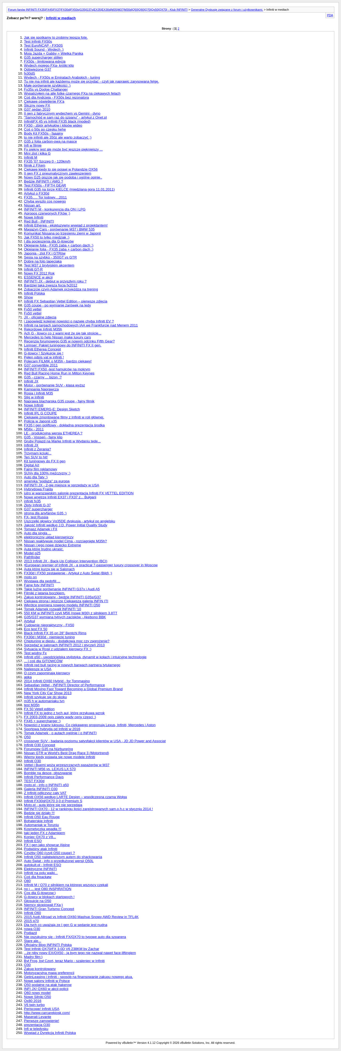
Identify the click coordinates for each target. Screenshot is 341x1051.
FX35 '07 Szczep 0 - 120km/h (47, 161)
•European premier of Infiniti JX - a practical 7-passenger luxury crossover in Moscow (91, 565)
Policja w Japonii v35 (40, 421)
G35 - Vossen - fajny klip (43, 437)
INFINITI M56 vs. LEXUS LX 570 (50, 769)
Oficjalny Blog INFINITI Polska (48, 945)
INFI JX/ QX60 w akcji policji (46, 989)
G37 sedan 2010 (37, 109)
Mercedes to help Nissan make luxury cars (57, 337)
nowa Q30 (32, 929)
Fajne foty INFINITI (39, 585)
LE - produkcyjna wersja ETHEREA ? (53, 433)
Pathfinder (32, 557)
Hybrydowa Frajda (38, 489)
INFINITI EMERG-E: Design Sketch (52, 409)
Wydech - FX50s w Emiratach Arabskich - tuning (62, 77)
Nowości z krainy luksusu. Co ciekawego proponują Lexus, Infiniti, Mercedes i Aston (90, 725)
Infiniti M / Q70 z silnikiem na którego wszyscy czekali (66, 885)
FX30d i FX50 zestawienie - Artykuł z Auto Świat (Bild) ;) (68, 573)
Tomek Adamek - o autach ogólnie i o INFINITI (60, 733)
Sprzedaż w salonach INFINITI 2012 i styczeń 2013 (64, 645)
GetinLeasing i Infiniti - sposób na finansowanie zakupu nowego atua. (78, 977)
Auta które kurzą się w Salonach (49, 569)
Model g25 (32, 553)
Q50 (27, 737)
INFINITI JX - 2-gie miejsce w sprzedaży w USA (61, 485)
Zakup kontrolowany (40, 969)
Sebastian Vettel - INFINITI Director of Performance (64, 685)
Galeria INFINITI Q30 (41, 789)
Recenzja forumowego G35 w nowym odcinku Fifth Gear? (69, 341)
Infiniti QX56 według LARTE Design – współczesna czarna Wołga (75, 797)
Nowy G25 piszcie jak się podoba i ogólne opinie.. (63, 177)
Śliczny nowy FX (37, 105)
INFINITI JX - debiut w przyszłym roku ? (55, 281)
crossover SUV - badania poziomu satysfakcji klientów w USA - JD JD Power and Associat (95, 741)
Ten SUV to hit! (36, 457)
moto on (30, 577)
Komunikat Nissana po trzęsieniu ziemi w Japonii (62, 233)
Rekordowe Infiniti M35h (43, 329)
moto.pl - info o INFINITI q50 (46, 785)
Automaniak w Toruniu (41, 825)
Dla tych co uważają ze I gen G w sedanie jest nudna (65, 925)
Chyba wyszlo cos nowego (45, 201)
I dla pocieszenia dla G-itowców (49, 241)
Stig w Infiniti (34, 397)
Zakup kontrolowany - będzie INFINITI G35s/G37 (62, 597)
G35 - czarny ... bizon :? (43, 377)
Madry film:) (33, 957)
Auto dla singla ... (37, 533)
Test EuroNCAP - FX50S (43, 45)
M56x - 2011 (34, 429)
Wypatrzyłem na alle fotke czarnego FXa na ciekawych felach (72, 93)
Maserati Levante (37, 1017)
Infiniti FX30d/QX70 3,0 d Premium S (53, 801)
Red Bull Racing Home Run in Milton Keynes (59, 373)
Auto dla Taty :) (36, 477)
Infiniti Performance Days (44, 777)
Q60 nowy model (37, 993)
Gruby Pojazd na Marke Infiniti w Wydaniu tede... (62, 441)
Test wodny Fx (35, 653)
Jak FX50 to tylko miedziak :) (46, 237)
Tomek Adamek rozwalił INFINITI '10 (52, 609)
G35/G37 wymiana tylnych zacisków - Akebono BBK (65, 617)
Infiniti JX (31, 381)
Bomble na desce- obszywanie (48, 773)
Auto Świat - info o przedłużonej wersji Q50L (59, 861)
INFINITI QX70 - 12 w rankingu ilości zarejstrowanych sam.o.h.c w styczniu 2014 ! (88, 809)
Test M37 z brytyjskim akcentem (49, 265)
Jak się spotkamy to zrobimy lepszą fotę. (56, 37)
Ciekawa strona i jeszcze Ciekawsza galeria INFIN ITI (66, 601)
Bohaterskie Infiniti (38, 821)
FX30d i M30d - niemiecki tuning (49, 637)
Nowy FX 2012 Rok (39, 273)
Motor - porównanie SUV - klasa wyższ (54, 385)
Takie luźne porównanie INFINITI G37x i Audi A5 (62, 589)
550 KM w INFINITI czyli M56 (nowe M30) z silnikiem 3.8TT (70, 613)
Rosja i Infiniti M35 (38, 393)
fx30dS (29, 73)
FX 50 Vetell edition (39, 709)
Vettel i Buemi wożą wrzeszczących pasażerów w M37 (66, 765)
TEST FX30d (34, 781)
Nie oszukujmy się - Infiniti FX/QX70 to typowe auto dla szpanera (75, 937)
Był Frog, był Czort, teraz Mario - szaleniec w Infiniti (64, 961)
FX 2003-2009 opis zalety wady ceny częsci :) (60, 717)
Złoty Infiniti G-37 (37, 505)
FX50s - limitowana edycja (45, 61)
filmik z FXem (34, 165)
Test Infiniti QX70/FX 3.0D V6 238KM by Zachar (61, 949)
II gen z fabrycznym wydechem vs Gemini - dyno (62, 113)
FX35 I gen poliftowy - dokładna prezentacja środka (64, 425)
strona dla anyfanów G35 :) (45, 513)
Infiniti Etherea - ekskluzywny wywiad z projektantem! (66, 225)
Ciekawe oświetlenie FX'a (44, 101)
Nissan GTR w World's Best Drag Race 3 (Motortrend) (66, 753)
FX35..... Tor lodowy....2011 (45, 197)
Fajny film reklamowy (40, 469)
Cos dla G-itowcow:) (40, 893)
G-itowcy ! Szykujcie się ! (43, 353)
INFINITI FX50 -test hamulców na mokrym (57, 369)
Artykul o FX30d (36, 193)
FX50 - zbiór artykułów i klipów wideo (53, 125)
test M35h (32, 705)
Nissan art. (32, 205)
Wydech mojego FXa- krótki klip (49, 65)
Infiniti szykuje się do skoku (45, 697)
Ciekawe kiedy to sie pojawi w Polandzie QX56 (61, 169)
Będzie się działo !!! (39, 813)
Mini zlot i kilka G (37, 153)
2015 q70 (31, 921)
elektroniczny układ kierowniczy (49, 537)
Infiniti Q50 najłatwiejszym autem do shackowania (63, 857)
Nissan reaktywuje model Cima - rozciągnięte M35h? (65, 541)
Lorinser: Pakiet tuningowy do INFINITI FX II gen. (62, 345)
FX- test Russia (36, 517)
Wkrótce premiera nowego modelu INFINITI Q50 (62, 605)
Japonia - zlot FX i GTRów (45, 253)
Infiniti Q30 (32, 761)
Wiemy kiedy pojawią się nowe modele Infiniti (59, 757)
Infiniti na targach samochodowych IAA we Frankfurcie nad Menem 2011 (81, 325)
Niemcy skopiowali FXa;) (43, 905)
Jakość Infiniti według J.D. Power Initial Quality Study (65, 525)
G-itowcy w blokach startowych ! (49, 897)
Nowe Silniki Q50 (37, 997)
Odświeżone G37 (37, 69)
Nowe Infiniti (33, 217)
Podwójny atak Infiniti (40, 849)
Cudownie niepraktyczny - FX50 (49, 625)
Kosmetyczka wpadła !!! (42, 829)
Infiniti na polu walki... (41, 873)
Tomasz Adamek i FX (40, 529)
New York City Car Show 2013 (48, 693)
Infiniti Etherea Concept (42, 349)
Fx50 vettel (32, 309)
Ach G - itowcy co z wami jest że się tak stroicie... (62, 333)
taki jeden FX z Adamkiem (44, 833)
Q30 (27, 965)
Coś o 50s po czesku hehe (45, 129)
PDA (330, 15)
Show (28, 297)
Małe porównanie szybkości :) (47, 85)
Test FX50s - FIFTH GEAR (45, 185)
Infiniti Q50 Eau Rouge (42, 817)
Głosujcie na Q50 (37, 901)
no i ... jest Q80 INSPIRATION (47, 889)
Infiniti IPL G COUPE (40, 413)
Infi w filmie (33, 145)
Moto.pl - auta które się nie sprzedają (53, 805)
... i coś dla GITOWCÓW (43, 661)
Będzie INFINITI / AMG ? (43, 181)
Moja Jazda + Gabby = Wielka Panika (53, 53)
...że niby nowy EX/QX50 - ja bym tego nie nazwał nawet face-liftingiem (80, 953)
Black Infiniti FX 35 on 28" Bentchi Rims (55, 633)
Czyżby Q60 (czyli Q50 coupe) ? (49, 853)
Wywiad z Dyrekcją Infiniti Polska (50, 1033)
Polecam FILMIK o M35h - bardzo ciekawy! (58, 361)
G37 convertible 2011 (41, 365)
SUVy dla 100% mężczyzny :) (47, 473)
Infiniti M (30, 157)
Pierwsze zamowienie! (41, 1021)
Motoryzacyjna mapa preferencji (49, 973)
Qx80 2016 (32, 1001)
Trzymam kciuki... (37, 453)
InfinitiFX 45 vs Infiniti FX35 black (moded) (57, 121)
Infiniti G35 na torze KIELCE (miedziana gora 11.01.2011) (69, 189)
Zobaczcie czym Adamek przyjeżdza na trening (61, 289)
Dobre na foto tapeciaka (43, 261)
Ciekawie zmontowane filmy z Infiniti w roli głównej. (64, 417)
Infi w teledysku (36, 1029)
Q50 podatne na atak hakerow (48, 985)
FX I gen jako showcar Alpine (47, 845)
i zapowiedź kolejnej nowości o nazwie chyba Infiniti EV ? (69, 321)
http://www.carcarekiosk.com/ (47, 1013)
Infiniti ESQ (33, 841)
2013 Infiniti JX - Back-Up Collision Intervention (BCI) (65, 561)
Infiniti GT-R (33, 269)
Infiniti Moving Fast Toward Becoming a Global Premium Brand (73, 689)
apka (28, 677)
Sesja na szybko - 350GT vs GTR (50, 257)
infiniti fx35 (32, 501)
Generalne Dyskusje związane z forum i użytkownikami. (227, 9)
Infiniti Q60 (32, 913)
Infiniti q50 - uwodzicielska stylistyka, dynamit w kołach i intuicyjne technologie (85, 657)
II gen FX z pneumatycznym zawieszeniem (57, 173)
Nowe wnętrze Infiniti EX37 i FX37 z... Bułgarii (60, 497)
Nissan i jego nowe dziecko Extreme (52, 545)
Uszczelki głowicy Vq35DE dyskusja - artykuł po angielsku (69, 521)
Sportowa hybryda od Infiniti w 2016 (52, 729)
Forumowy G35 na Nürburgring (48, 749)
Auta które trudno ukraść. (44, 549)
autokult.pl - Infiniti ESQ (42, 865)
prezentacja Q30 (37, 1025)
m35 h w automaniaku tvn (44, 701)
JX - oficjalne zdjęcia (40, 317)
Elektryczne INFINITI (40, 869)
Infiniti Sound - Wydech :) (44, 49)
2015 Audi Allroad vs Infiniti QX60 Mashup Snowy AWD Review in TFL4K (81, 917)
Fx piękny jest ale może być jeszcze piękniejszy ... (63, 149)
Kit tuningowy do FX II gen (45, 461)
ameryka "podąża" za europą (47, 481)
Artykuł (29, 621)
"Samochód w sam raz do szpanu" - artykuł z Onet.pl (65, 117)
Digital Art (31, 465)
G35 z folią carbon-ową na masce (50, 141)
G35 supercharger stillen (43, 57)
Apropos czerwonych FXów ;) (47, 213)
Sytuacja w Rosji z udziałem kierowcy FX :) (57, 649)
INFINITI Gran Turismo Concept (49, 909)
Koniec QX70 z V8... (40, 837)
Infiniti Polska (34, 293)
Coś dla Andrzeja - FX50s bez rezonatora (56, 97)
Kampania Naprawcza (41, 389)
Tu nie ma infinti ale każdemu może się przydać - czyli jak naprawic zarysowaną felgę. (91, 81)
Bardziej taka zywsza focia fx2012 (50, 285)
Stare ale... (32, 941)
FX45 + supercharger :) (42, 721)
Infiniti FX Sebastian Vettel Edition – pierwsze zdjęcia (65, 301)
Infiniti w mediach (61, 18)
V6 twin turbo (34, 1005)
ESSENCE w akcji (38, 277)
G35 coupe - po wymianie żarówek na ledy (57, 305)
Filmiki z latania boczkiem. (44, 593)
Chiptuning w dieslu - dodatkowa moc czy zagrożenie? (66, 641)
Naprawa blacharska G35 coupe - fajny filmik (59, 401)
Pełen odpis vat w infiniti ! (44, 357)
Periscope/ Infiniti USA (41, 1009)
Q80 (27, 881)
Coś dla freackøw (37, 877)
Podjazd (30, 933)
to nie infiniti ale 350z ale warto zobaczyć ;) (57, 137)
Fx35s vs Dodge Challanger (46, 89)
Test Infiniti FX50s (38, 41)
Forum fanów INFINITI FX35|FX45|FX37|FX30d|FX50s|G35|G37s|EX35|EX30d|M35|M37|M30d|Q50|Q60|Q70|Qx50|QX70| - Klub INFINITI (98, 9)
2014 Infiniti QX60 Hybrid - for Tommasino (57, 681)
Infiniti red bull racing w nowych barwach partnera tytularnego (72, 665)
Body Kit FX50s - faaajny (43, 133)
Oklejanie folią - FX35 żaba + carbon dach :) (58, 245)
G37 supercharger (38, 509)
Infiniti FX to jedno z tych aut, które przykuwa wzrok (64, 713)
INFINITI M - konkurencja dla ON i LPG (55, 209)
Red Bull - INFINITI (39, 221)
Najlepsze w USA (37, 669)
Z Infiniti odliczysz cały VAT (45, 793)
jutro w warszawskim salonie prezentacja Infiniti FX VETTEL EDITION (78, 493)
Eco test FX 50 (35, 629)
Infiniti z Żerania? (37, 449)
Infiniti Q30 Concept (39, 745)
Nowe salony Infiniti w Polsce (47, 981)
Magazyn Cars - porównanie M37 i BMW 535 (59, 229)
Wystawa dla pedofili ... (42, 581)
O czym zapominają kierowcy (47, 673)
